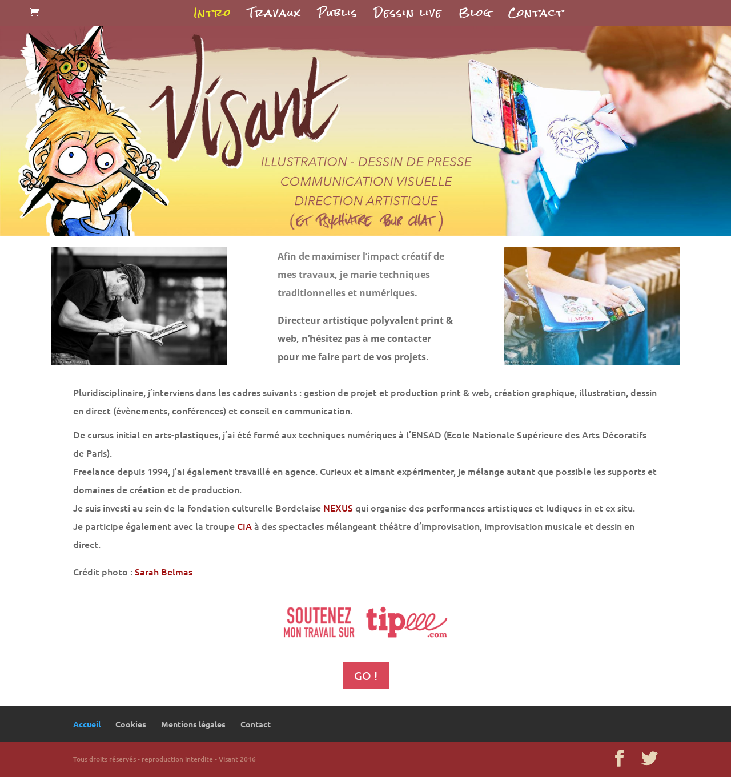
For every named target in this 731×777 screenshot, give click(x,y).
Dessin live (408, 16)
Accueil (87, 724)
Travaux (274, 16)
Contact (536, 16)
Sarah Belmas (163, 571)
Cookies (130, 724)
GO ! (365, 675)
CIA (244, 526)
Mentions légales (193, 724)
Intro (212, 16)
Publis (338, 16)
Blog (475, 16)
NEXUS (338, 507)
